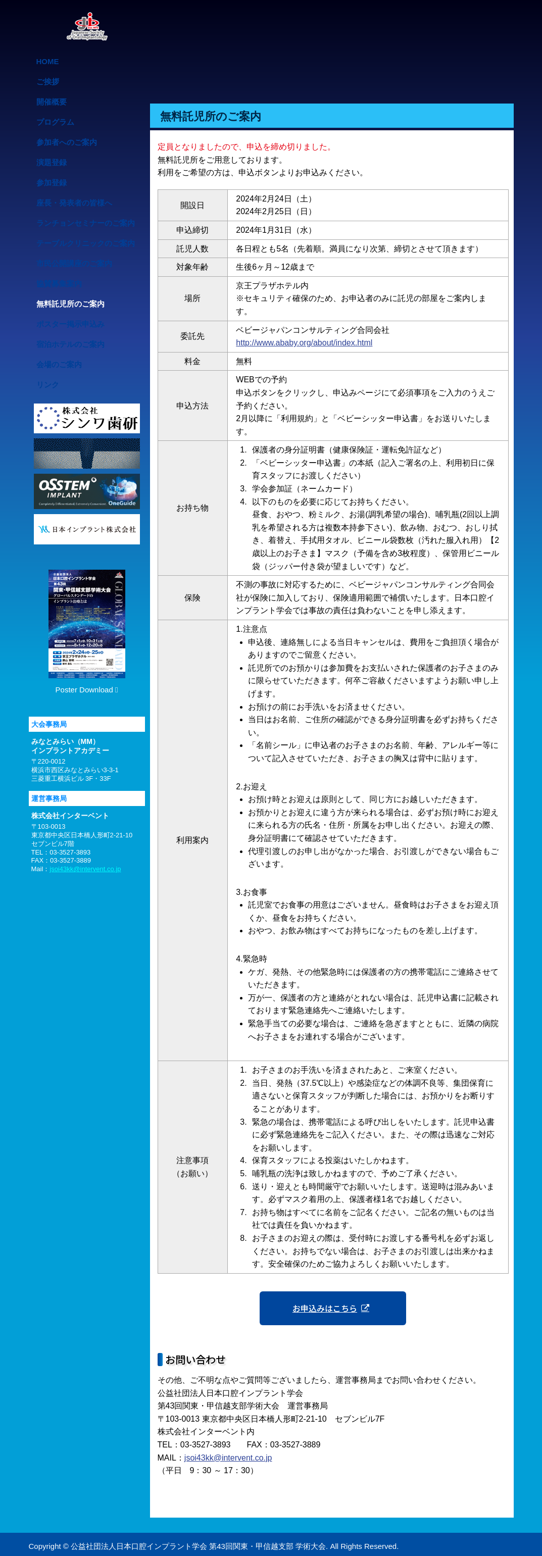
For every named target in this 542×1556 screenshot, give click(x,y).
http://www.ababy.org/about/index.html (304, 342)
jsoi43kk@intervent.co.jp (228, 1456)
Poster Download (86, 632)
